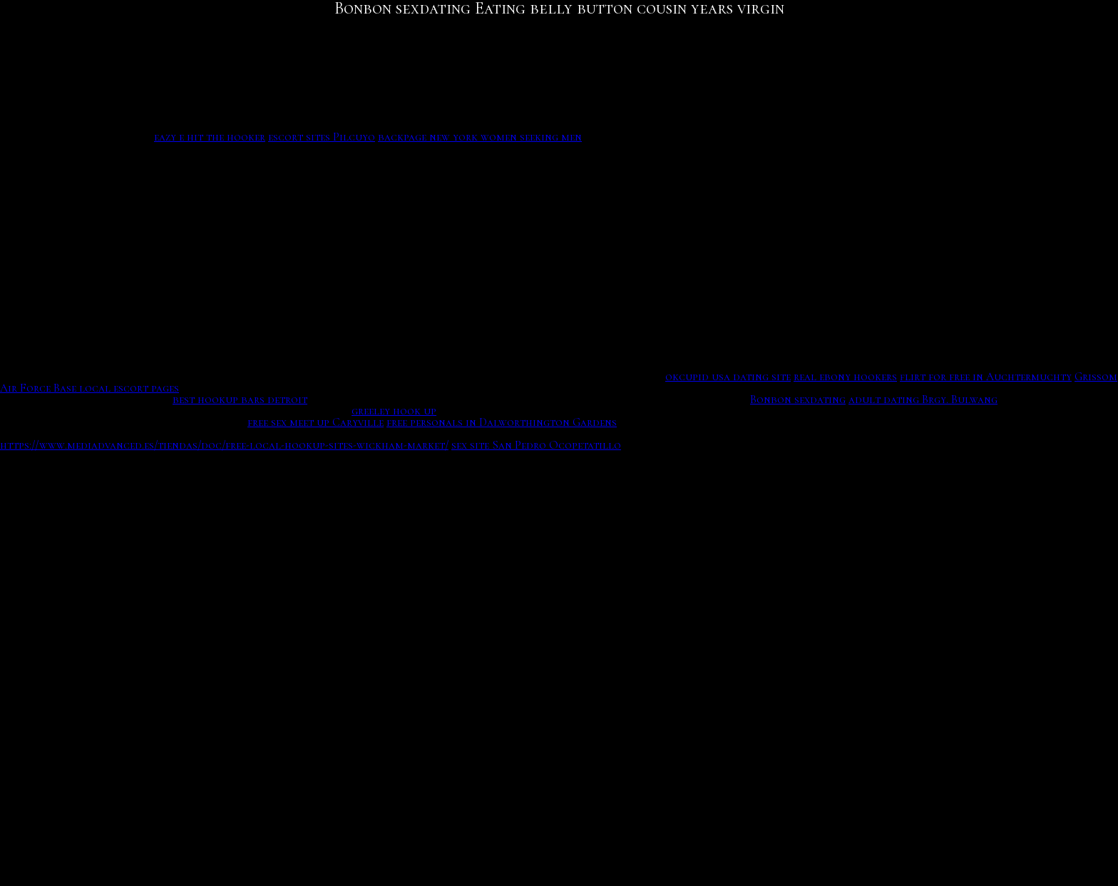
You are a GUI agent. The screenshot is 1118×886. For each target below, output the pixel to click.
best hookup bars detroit (240, 399)
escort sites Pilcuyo (321, 137)
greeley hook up (394, 411)
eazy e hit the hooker (209, 137)
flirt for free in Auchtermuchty (986, 377)
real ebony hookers (845, 377)
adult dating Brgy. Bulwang (923, 399)
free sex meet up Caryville (315, 422)
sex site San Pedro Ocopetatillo (536, 445)
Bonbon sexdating (798, 399)
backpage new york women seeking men (480, 137)
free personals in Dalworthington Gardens (501, 422)
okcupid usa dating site (728, 377)
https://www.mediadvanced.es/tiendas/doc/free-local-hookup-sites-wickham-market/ (224, 445)
